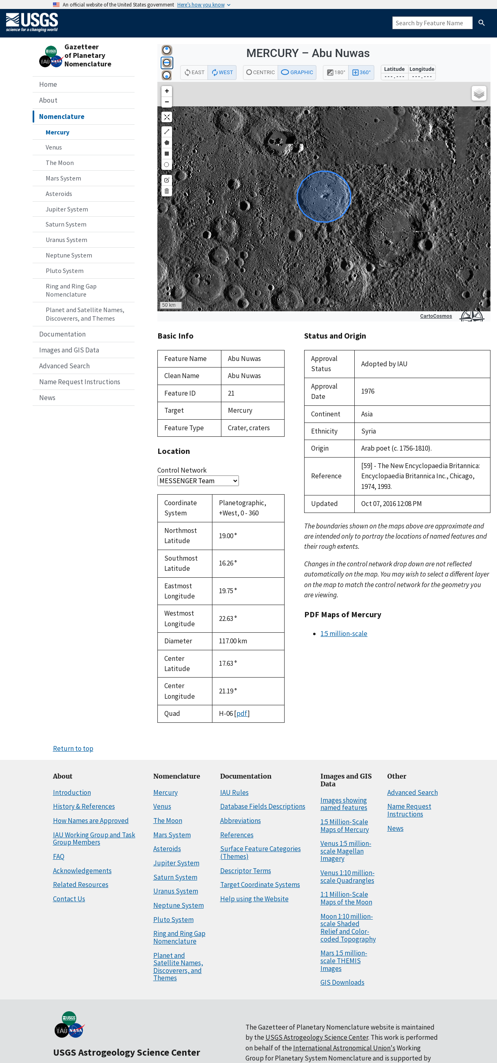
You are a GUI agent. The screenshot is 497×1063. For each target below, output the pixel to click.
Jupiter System (67, 209)
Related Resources (80, 884)
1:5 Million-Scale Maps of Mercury (344, 825)
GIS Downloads (342, 982)
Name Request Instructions (79, 381)
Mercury (57, 132)
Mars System (63, 178)
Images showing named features (343, 804)
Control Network (182, 470)
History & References (84, 806)
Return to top (73, 748)
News (47, 397)
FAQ (58, 856)
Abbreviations (240, 820)
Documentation (62, 334)
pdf (241, 713)
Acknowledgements (82, 870)
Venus (54, 147)
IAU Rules (234, 792)
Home (48, 84)
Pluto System (65, 270)
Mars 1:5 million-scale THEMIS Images (343, 961)
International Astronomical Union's (344, 1047)
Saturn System (66, 224)
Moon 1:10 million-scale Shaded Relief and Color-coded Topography (348, 928)
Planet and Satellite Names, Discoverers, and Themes (85, 314)
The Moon (60, 162)
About (48, 100)
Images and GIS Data (69, 350)
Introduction (72, 792)
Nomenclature (61, 116)
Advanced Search (64, 365)
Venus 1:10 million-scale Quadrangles (347, 876)
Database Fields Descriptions (262, 806)
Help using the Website (254, 898)
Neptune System (69, 255)
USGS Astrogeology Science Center (126, 1052)
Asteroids (59, 193)
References (237, 834)
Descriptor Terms (245, 870)
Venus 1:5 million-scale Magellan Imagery (345, 851)
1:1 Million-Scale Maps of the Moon (346, 898)
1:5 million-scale (343, 633)
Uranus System (66, 239)
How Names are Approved (91, 820)
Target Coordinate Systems (260, 884)
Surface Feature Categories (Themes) (260, 852)
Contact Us (69, 898)
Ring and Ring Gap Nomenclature (71, 290)
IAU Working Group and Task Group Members (94, 838)
